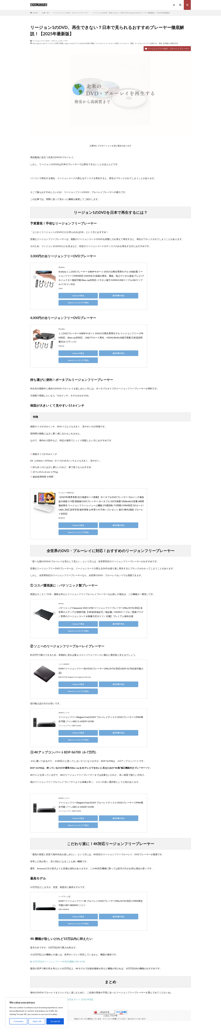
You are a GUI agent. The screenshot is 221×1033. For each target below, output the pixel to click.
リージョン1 (100, 43)
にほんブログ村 (110, 959)
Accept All (55, 1021)
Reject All (37, 1021)
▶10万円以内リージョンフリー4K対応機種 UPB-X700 (57, 905)
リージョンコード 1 (141, 43)
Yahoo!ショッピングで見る (124, 296)
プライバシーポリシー (90, 1016)
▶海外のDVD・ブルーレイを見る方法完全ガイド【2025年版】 (62, 943)
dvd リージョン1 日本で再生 (53, 43)
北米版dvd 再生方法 (170, 43)
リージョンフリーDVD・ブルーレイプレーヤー (71, 13)
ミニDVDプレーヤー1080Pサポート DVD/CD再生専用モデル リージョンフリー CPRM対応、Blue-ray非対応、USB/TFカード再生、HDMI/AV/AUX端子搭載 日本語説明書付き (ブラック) (100, 330)
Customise (18, 1021)
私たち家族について (115, 1016)
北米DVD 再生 (156, 43)
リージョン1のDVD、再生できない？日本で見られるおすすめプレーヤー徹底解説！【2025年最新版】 (131, 13)
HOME (35, 13)
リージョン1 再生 (126, 43)
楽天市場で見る (98, 296)
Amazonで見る (71, 296)
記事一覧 (45, 13)
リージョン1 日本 (112, 43)
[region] (37, 1012)
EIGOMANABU (38, 5)
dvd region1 (37, 43)
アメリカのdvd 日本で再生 (85, 43)
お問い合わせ (135, 1016)
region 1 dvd (69, 43)
